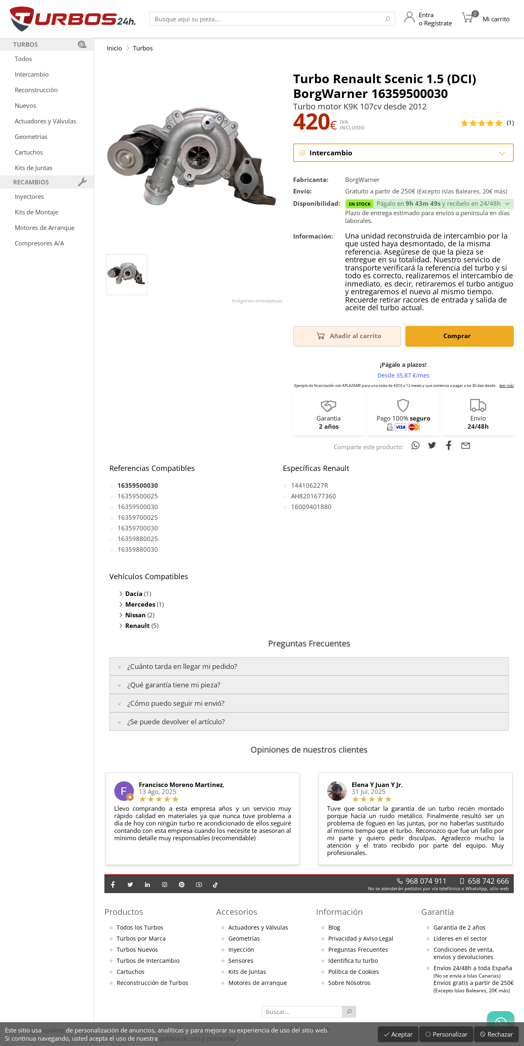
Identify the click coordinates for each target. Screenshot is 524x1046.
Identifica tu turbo (353, 961)
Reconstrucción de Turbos (152, 983)
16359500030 (137, 507)
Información (339, 912)
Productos (123, 912)
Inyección (241, 950)
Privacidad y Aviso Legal (360, 939)
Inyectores (29, 196)
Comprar (458, 335)
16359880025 (137, 539)
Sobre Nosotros (349, 983)
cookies (53, 1030)
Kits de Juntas (33, 168)
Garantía (437, 912)
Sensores (240, 961)
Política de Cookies (353, 972)
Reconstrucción (36, 90)
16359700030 (137, 528)
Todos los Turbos (140, 928)
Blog (334, 928)
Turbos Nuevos (137, 950)
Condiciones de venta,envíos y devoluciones (464, 953)
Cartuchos (29, 152)
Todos (23, 59)
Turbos (143, 48)
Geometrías (31, 136)
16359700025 (137, 518)
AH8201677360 (313, 496)
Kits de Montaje (36, 212)
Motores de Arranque (45, 227)
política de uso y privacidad (197, 1038)
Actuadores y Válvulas (45, 121)
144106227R (309, 486)
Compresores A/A (39, 243)
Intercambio (32, 74)
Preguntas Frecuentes (358, 950)
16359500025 (137, 496)
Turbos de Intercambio (148, 961)
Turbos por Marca (141, 939)
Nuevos (25, 105)
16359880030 (137, 550)
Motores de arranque (257, 983)
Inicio (114, 48)
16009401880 (311, 507)
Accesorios (236, 912)
